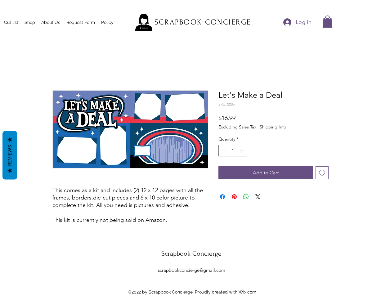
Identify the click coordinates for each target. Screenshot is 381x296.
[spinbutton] (232, 150)
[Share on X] (258, 196)
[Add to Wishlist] (322, 172)
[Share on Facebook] (222, 196)
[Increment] (242, 150)
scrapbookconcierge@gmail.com (191, 270)
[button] (327, 22)
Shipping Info (273, 127)
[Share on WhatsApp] (246, 196)
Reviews (9, 155)
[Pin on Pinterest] (234, 196)
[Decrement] (223, 150)
